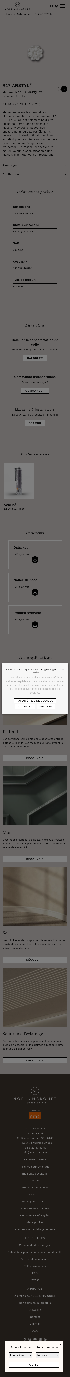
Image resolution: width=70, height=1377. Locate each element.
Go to (34, 1364)
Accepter (25, 706)
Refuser (45, 706)
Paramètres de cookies (35, 700)
